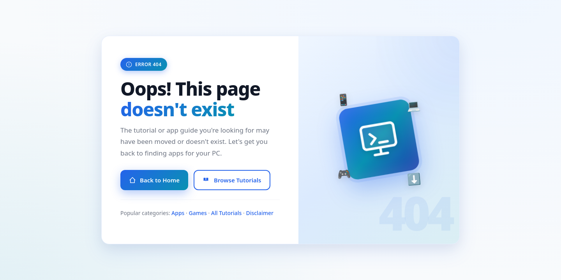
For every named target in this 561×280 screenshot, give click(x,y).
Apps (177, 213)
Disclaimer (259, 213)
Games (197, 213)
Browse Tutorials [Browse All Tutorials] (232, 180)
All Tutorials (226, 213)
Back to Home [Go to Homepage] (154, 180)
